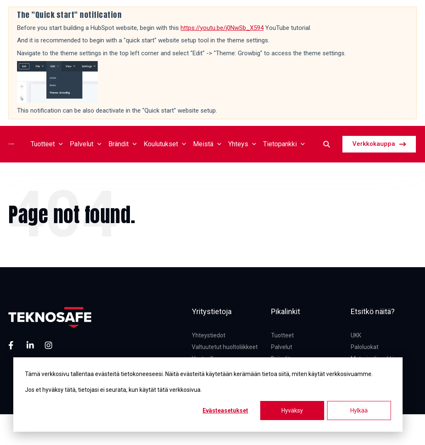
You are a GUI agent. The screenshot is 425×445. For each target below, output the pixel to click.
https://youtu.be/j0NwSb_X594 (222, 28)
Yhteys (242, 144)
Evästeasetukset (225, 410)
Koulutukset (165, 144)
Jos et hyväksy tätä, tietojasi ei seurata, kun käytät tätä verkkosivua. (113, 389)
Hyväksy (292, 410)
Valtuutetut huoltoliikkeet (225, 347)
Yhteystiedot (208, 335)
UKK (356, 335)
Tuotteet (47, 144)
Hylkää (359, 410)
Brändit (122, 144)
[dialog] (208, 394)
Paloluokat (365, 347)
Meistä (207, 144)
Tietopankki (284, 144)
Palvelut (86, 144)
